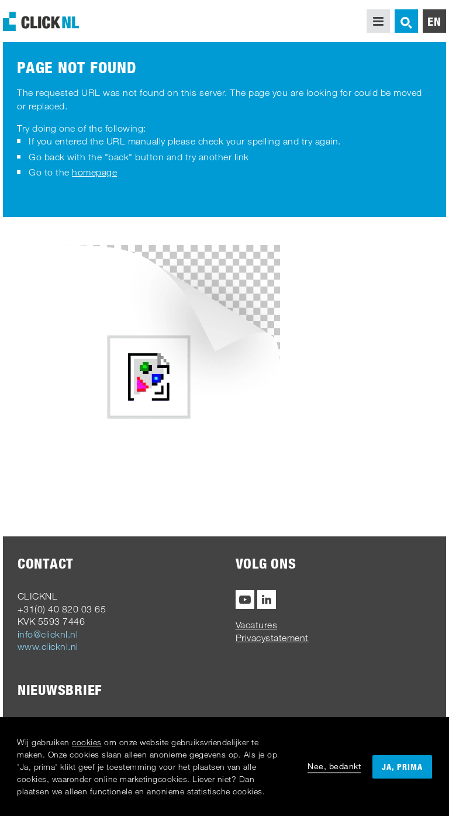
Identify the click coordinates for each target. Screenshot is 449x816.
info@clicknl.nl (48, 634)
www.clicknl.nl (48, 646)
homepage (94, 172)
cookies (87, 742)
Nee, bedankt (334, 766)
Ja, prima (402, 767)
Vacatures (257, 624)
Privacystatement (272, 637)
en (434, 21)
